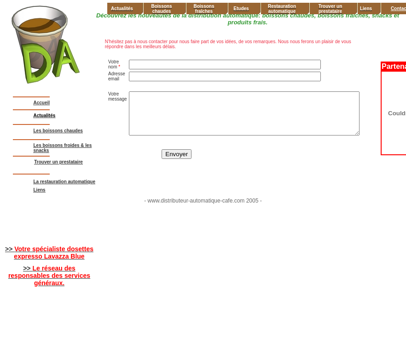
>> (49, 252)
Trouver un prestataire (58, 161)
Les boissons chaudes (58, 130)
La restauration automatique (64, 181)
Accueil (42, 102)
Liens (40, 189)
